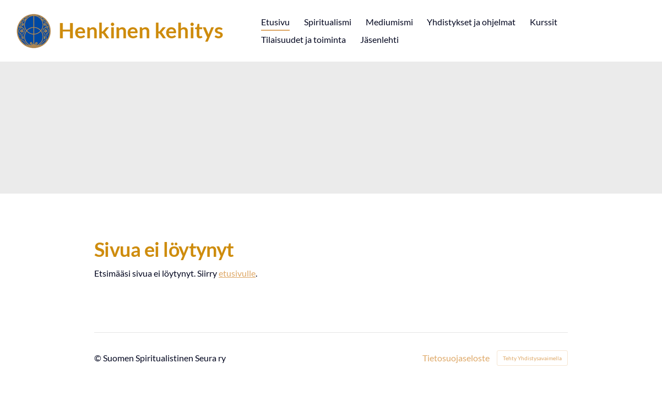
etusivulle (237, 273)
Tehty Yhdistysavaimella (532, 358)
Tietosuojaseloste (456, 358)
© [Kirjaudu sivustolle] (98, 358)
